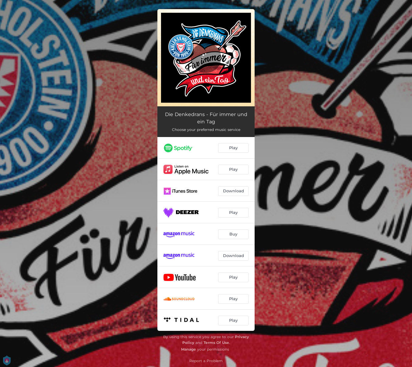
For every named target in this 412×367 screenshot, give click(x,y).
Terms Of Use (216, 342)
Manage (188, 349)
